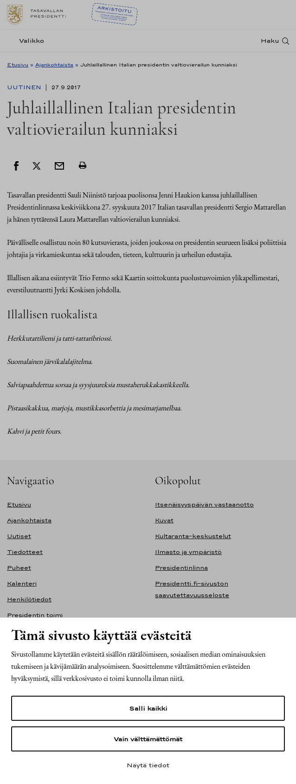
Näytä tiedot (148, 765)
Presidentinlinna (181, 568)
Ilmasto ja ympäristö (188, 552)
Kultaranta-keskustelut (193, 536)
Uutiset (19, 536)
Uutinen (25, 87)
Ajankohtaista (54, 64)
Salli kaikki (148, 708)
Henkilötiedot (29, 599)
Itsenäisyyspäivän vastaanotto (204, 504)
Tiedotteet (25, 552)
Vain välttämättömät (148, 739)
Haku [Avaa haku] (270, 40)
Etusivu (17, 64)
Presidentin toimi (35, 615)
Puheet (19, 568)
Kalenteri (22, 583)
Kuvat (164, 520)
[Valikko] (28, 40)
